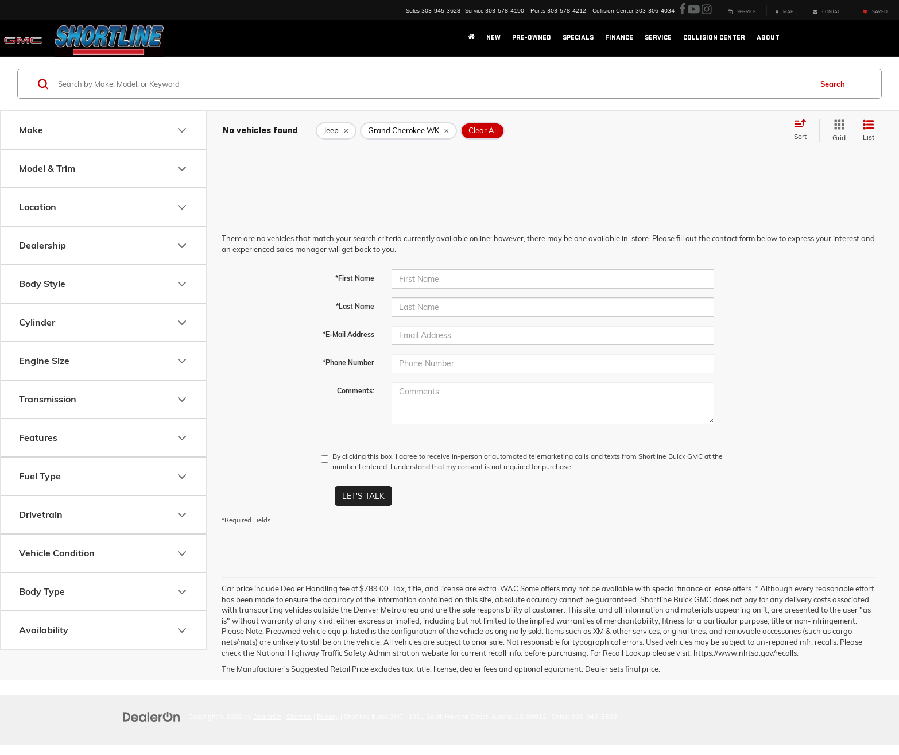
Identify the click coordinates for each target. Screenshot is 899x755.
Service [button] (658, 37)
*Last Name (355, 306)
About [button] (768, 37)
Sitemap (299, 717)
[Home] (471, 38)
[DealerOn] (151, 716)
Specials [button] (578, 37)
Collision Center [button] (714, 37)
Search (832, 83)
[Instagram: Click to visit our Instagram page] (707, 9)
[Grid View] (836, 130)
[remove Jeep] (336, 131)
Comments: (355, 390)
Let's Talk (363, 496)
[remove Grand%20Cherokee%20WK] (408, 131)
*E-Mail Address (348, 334)
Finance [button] (619, 37)
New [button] (493, 37)
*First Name (354, 278)
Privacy (328, 717)
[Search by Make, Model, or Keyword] (433, 84)
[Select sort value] (803, 130)
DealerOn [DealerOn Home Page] (267, 717)
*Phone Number (348, 362)
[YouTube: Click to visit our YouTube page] (694, 9)
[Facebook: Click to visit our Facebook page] (682, 9)
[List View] (868, 130)
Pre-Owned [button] (531, 37)
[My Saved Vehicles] (875, 10)
